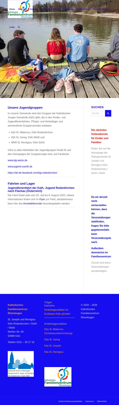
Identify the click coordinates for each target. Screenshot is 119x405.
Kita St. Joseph (52, 345)
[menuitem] (12, 9)
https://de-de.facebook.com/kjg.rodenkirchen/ (32, 172)
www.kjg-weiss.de (17, 160)
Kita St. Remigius (53, 352)
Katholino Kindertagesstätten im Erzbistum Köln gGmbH (57, 309)
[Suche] (18, 27)
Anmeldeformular (32, 203)
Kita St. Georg (52, 339)
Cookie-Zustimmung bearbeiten (70, 401)
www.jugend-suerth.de (20, 166)
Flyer (42, 199)
